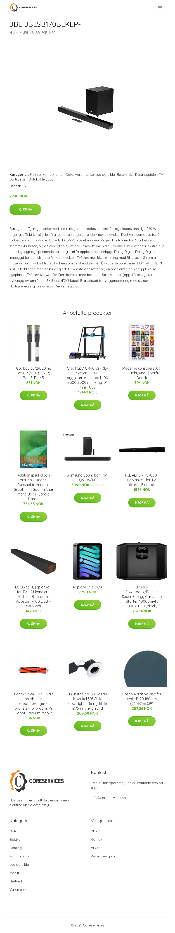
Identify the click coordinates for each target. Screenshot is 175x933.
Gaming (15, 848)
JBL (51, 179)
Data (69, 174)
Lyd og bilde (105, 174)
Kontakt (97, 839)
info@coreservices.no (108, 798)
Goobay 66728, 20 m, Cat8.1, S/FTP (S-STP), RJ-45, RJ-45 (33, 373)
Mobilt (14, 873)
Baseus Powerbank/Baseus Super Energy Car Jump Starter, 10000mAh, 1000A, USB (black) (142, 596)
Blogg (96, 831)
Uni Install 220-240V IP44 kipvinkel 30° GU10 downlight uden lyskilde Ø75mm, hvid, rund (87, 701)
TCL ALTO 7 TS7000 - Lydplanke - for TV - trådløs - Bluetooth (142, 480)
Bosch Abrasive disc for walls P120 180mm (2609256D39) (141, 699)
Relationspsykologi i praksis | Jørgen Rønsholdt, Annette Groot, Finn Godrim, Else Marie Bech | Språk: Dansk (33, 487)
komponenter (53, 174)
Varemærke (84, 174)
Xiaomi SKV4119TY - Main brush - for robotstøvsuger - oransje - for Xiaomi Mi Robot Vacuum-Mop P (33, 703)
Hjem (13, 32)
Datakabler (37, 179)
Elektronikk (125, 174)
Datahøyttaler (146, 174)
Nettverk (16, 881)
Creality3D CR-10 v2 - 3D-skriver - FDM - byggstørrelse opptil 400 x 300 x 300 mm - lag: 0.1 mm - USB (87, 377)
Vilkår (95, 848)
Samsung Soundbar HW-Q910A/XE (87, 477)
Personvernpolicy (104, 856)
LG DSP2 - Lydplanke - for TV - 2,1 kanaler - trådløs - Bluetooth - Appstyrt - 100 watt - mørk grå (33, 596)
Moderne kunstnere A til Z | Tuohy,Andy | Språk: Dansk (141, 373)
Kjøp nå (25, 209)
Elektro (35, 174)
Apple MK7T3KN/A (87, 587)
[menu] (160, 7)
